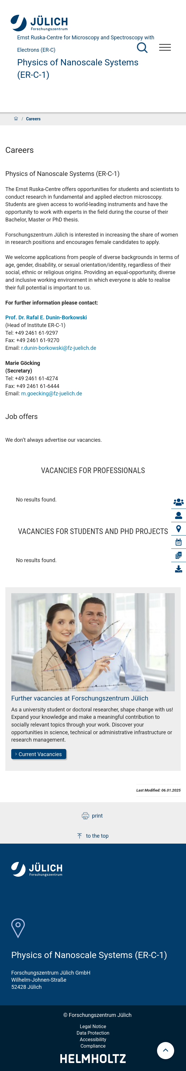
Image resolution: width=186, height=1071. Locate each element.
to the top (92, 835)
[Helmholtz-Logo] (93, 1061)
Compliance (93, 1046)
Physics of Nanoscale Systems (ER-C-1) (78, 68)
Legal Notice (93, 1026)
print (92, 815)
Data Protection (93, 1033)
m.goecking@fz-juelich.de (51, 393)
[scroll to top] (165, 1050)
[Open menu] (165, 48)
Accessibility (93, 1039)
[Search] (142, 47)
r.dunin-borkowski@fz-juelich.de (58, 348)
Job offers (21, 416)
